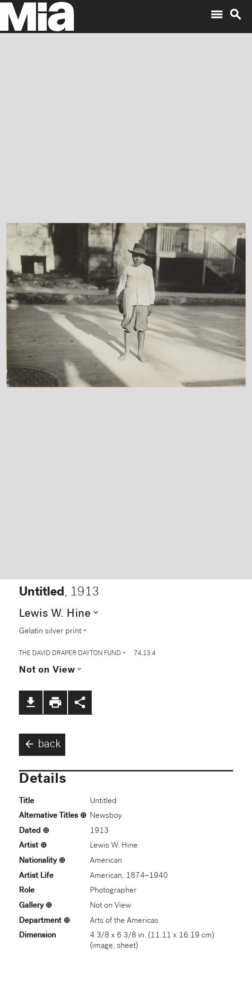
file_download (31, 702)
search (235, 15)
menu (216, 15)
